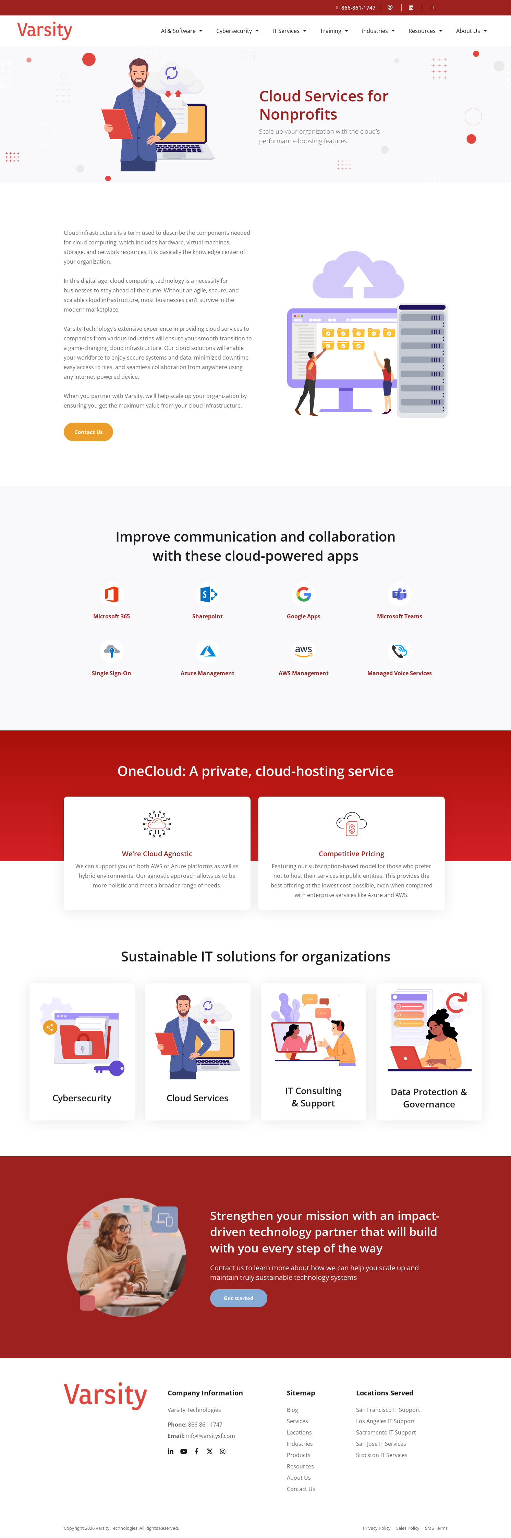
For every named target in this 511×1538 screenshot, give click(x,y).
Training (334, 31)
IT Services (289, 31)
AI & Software (182, 31)
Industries (378, 31)
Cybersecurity (237, 31)
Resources (425, 31)
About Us (471, 31)
